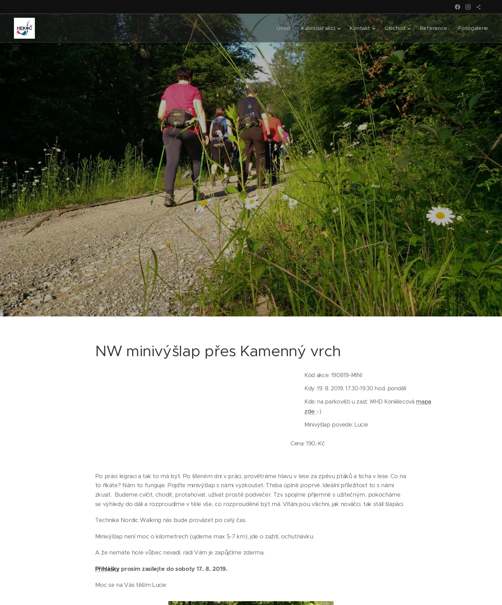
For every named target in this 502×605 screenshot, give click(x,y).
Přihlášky (107, 569)
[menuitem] (280, 28)
